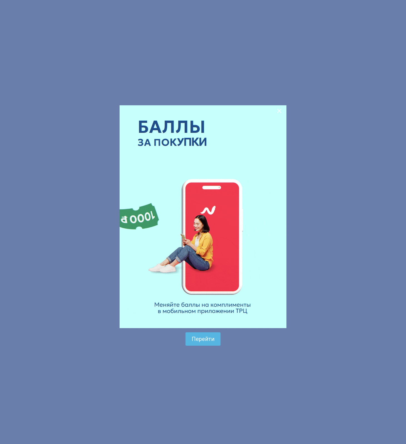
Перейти (203, 339)
